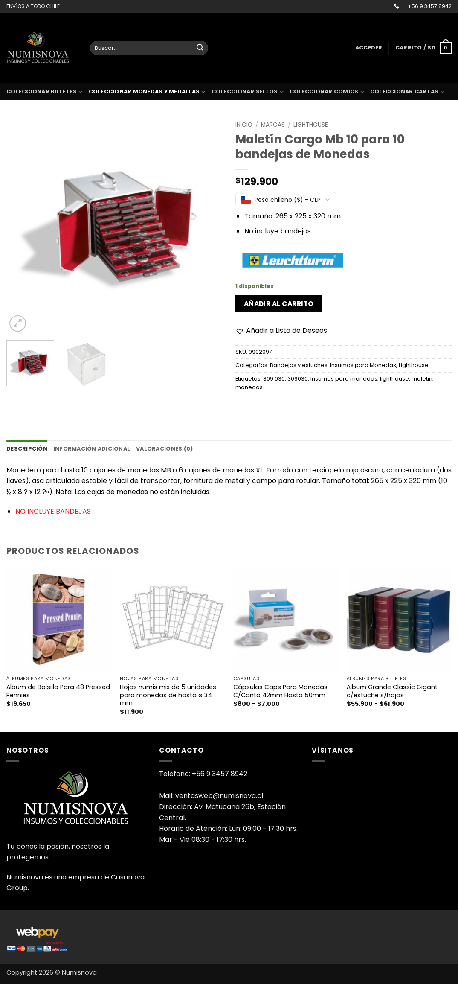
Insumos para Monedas (363, 365)
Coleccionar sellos (248, 92)
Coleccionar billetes (44, 92)
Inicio (243, 125)
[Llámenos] (396, 6)
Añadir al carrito (279, 303)
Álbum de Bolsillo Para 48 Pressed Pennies (58, 691)
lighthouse (394, 378)
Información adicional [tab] (91, 448)
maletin (422, 378)
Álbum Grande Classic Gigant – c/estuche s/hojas (395, 691)
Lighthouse (310, 125)
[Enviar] (200, 48)
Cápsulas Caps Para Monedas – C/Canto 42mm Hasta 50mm (283, 691)
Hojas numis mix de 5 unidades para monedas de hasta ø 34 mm (168, 695)
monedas (249, 387)
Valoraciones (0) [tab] (164, 448)
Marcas (273, 125)
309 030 (274, 378)
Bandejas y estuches (299, 365)
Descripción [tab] (26, 448)
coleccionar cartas (407, 92)
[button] (369, 47)
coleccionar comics (327, 92)
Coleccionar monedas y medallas (147, 92)
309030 (297, 378)
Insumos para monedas (343, 378)
